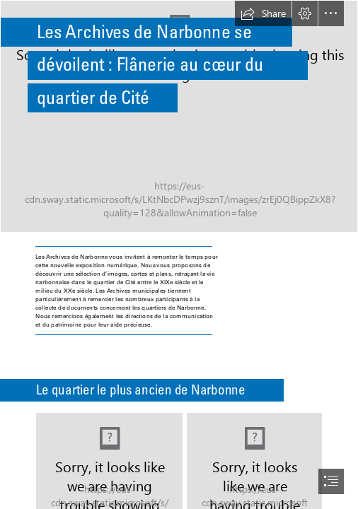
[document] (179, 254)
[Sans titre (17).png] (179, 116)
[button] (263, 13)
